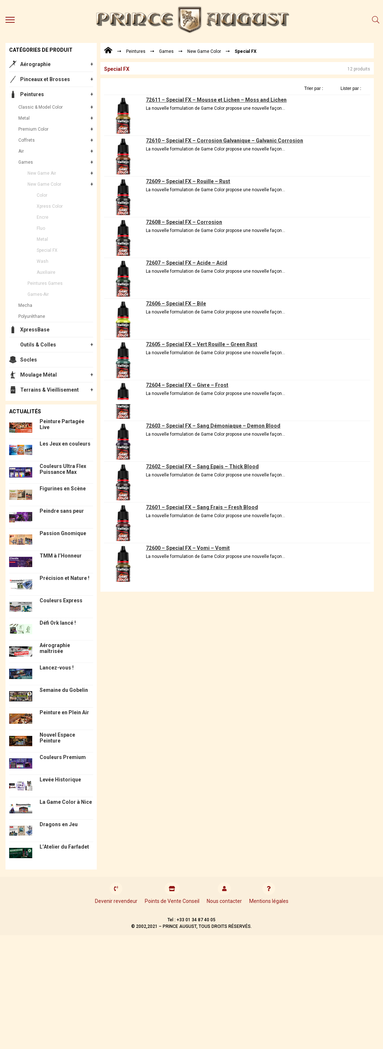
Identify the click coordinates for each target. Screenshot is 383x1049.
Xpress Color (50, 206)
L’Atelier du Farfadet (64, 847)
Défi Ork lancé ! (58, 623)
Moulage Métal (38, 375)
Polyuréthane (31, 316)
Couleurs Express (61, 600)
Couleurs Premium (63, 757)
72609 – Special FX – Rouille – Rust (188, 181)
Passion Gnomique (63, 533)
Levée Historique (60, 780)
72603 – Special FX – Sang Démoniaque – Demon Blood (213, 426)
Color (42, 195)
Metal (24, 118)
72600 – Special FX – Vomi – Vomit (188, 548)
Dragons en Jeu (59, 824)
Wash (42, 261)
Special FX (47, 250)
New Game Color (44, 184)
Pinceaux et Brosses (45, 79)
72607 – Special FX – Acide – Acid (186, 263)
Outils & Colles (38, 345)
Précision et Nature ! (64, 578)
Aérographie (35, 64)
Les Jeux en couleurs (65, 444)
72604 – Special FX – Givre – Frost (187, 385)
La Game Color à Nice (66, 802)
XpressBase (34, 330)
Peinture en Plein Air (64, 712)
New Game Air (41, 173)
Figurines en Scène (63, 488)
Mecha (25, 305)
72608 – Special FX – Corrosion (184, 222)
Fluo (41, 228)
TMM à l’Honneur (61, 556)
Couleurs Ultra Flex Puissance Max (63, 469)
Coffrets (26, 140)
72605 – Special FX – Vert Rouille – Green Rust (201, 344)
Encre (42, 217)
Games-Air (38, 294)
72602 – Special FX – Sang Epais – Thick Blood (202, 466)
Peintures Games (45, 283)
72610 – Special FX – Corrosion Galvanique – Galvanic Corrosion (224, 141)
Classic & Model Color (40, 107)
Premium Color (33, 129)
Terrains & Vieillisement (49, 390)
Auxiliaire (46, 272)
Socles (28, 360)
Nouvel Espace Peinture (57, 738)
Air (21, 151)
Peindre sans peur (62, 511)
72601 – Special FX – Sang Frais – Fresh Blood (202, 507)
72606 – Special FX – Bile (176, 303)
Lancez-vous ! (57, 668)
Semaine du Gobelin (64, 690)
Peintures (32, 94)
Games (25, 162)
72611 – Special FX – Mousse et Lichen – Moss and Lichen (216, 100)
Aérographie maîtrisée (55, 648)
